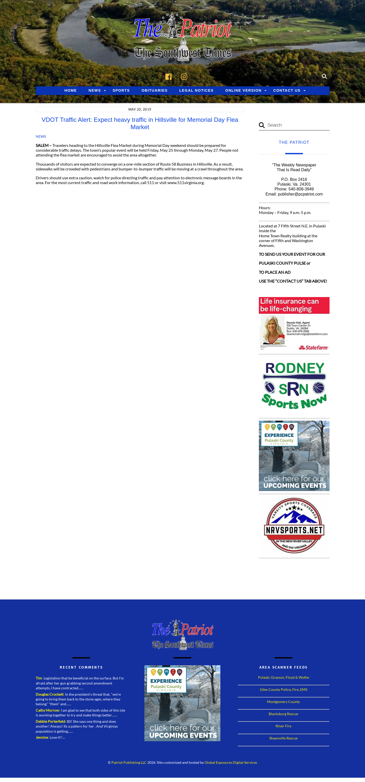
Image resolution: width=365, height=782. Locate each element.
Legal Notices (196, 91)
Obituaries (155, 91)
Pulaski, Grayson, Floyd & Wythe (283, 677)
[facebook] (170, 76)
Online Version (243, 91)
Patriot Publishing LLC (129, 763)
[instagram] (186, 76)
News (95, 91)
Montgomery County (283, 702)
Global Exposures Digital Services (231, 763)
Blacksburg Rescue (283, 714)
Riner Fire (283, 726)
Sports (121, 91)
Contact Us (287, 91)
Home (70, 91)
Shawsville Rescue (283, 738)
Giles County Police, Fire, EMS (283, 690)
